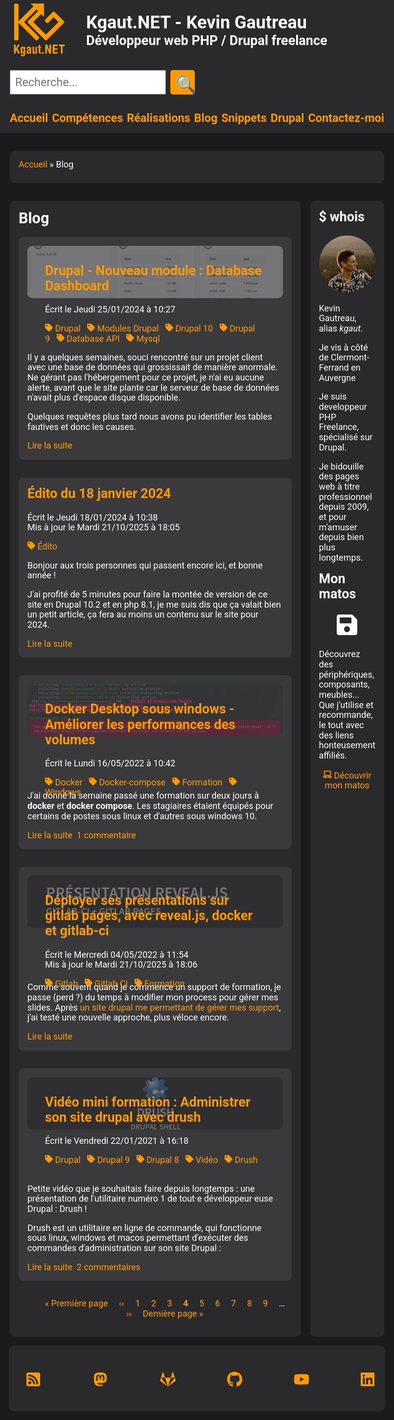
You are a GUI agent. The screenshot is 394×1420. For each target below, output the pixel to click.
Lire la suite (49, 445)
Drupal (287, 118)
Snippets (244, 118)
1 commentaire (106, 835)
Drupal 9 (108, 1160)
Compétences (87, 118)
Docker (64, 782)
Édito (42, 546)
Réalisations (158, 118)
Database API (88, 338)
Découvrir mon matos (347, 780)
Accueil (29, 118)
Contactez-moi (346, 118)
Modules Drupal (123, 328)
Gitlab (61, 983)
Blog (206, 118)
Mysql (143, 338)
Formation (197, 782)
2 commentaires (108, 1267)
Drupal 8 (158, 1160)
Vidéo (201, 1160)
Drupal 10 (189, 328)
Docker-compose (127, 782)
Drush (241, 1160)
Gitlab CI (106, 983)
